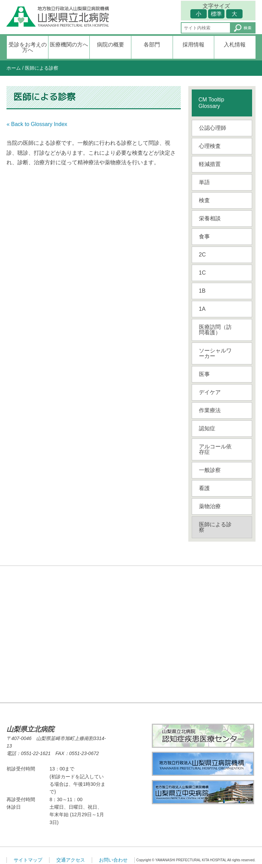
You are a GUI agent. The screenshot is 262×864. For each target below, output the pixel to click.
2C (202, 254)
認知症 (207, 428)
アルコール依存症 (215, 449)
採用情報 (193, 44)
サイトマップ (28, 860)
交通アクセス (70, 860)
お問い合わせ (113, 860)
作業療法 (210, 410)
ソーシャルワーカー (215, 353)
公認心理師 (212, 128)
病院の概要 (110, 44)
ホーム (13, 68)
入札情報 (235, 44)
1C (202, 273)
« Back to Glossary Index (36, 124)
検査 (204, 200)
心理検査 (210, 146)
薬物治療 (210, 506)
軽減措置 (210, 164)
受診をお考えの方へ (28, 47)
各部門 (152, 44)
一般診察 (210, 470)
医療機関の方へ (69, 44)
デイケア (210, 392)
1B (202, 291)
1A (202, 309)
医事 (204, 374)
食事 (204, 236)
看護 (204, 488)
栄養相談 (210, 218)
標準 (216, 14)
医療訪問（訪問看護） (215, 329)
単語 (204, 182)
